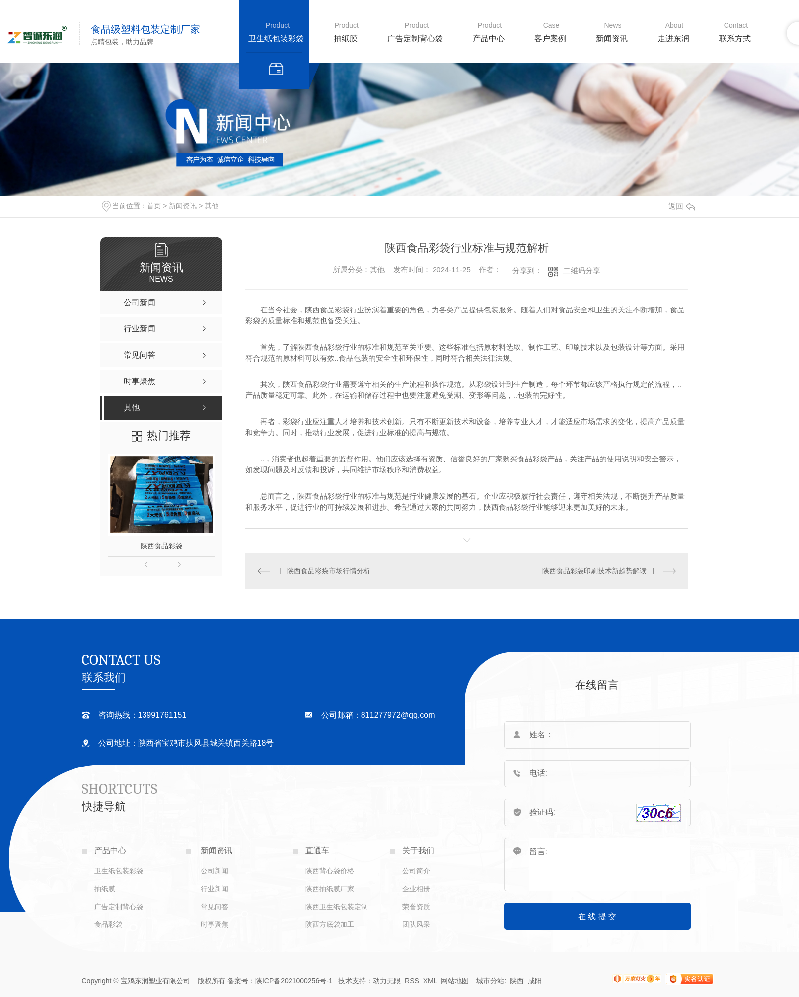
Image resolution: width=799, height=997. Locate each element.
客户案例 (550, 38)
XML (431, 981)
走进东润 (673, 38)
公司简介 (416, 871)
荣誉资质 (416, 907)
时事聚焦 (214, 924)
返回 (681, 206)
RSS (412, 981)
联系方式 (735, 38)
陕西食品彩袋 (161, 546)
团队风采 (416, 924)
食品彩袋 (108, 924)
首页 (154, 206)
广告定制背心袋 (415, 38)
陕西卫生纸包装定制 (336, 907)
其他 (211, 206)
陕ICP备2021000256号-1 (294, 981)
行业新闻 (214, 889)
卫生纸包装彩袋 (276, 38)
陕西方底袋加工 (329, 924)
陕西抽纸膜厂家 (329, 889)
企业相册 (416, 889)
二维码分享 (581, 270)
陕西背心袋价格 (329, 871)
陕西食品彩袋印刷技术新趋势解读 (594, 571)
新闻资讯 (612, 38)
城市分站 (490, 981)
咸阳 (535, 981)
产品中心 (489, 38)
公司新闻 (214, 871)
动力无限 (387, 981)
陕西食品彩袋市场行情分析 (328, 571)
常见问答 (214, 907)
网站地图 (455, 981)
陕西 (517, 981)
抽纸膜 (346, 38)
